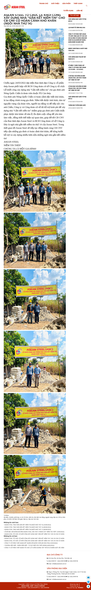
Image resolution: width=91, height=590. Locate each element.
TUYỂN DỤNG (68, 10)
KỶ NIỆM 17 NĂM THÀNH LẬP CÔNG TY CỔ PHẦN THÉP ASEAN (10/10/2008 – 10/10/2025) (77, 67)
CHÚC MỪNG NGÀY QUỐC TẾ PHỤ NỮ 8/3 (77, 20)
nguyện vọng (49, 517)
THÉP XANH (78, 3)
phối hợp (16, 517)
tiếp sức (55, 517)
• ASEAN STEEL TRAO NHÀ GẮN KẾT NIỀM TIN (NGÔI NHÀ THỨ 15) (23, 525)
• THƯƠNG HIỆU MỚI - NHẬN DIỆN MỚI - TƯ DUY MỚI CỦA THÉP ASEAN (25, 545)
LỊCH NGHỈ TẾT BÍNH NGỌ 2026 (76, 27)
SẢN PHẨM (66, 3)
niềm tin (31, 517)
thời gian (20, 519)
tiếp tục (25, 519)
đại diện (6, 517)
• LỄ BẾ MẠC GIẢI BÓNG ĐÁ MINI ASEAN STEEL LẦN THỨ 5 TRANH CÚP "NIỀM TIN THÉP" (30, 532)
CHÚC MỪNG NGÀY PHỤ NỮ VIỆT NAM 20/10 (77, 58)
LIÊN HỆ (79, 10)
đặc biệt (36, 517)
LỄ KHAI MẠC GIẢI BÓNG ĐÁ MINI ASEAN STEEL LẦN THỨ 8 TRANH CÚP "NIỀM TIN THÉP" (77, 88)
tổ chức (26, 517)
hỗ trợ (60, 517)
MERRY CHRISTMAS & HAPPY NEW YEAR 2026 (77, 49)
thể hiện (14, 519)
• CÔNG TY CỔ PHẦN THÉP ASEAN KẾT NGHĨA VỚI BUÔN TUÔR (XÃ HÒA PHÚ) (27, 543)
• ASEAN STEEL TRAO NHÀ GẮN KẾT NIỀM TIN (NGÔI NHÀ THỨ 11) (23, 529)
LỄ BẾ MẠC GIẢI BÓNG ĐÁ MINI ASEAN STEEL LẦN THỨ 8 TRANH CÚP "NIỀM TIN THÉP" (77, 78)
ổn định (9, 519)
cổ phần (11, 517)
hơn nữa (36, 519)
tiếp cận (30, 519)
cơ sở (21, 517)
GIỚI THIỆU (55, 3)
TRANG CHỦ (43, 3)
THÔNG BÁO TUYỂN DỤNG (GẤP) (77, 105)
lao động (42, 517)
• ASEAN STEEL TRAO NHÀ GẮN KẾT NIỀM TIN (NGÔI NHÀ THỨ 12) (23, 527)
